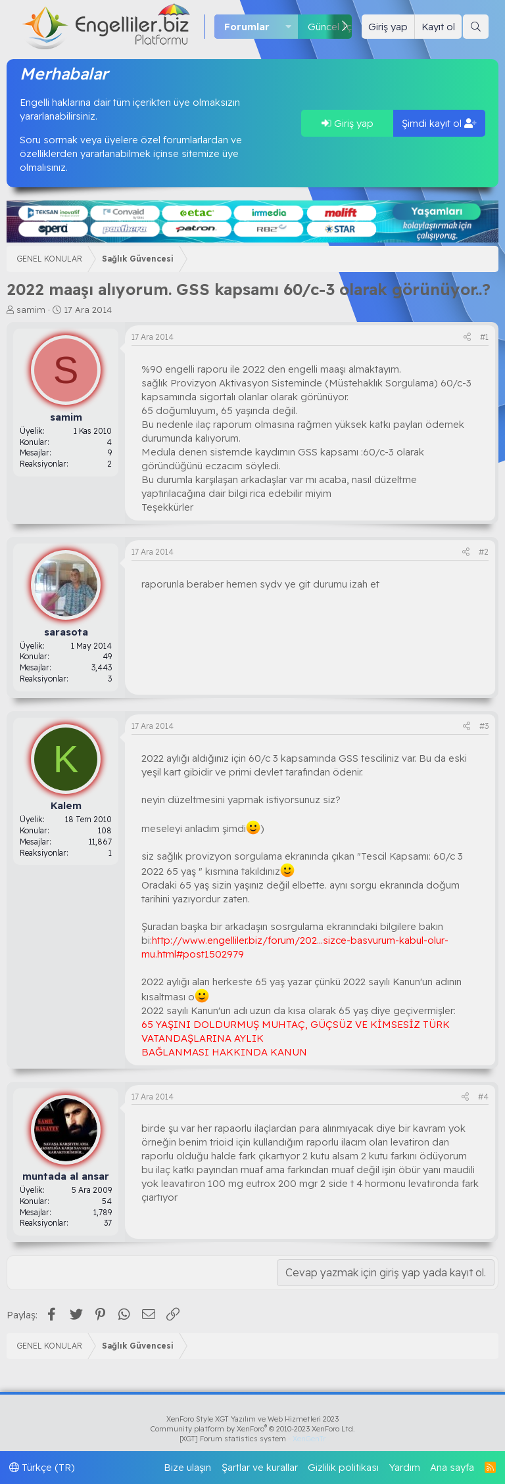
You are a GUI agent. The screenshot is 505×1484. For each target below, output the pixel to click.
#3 (484, 726)
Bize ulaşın (187, 1467)
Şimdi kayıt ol (439, 123)
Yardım (404, 1467)
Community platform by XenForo (253, 1428)
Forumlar (247, 26)
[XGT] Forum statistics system (252, 1438)
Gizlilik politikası (343, 1467)
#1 (484, 337)
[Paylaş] (467, 337)
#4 (483, 1096)
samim (30, 309)
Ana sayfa (452, 1467)
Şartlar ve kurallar (260, 1467)
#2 (484, 552)
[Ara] (476, 26)
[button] (288, 26)
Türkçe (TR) (42, 1467)
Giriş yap (347, 123)
